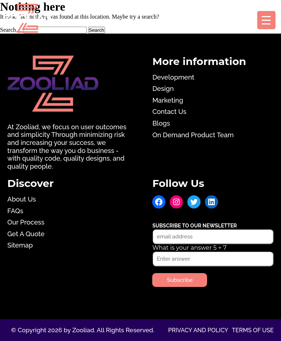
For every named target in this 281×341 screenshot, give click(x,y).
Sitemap (20, 245)
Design (162, 88)
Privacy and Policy (198, 330)
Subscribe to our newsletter (194, 226)
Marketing (167, 100)
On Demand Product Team (192, 135)
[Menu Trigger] (266, 20)
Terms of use (253, 330)
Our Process (25, 222)
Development (173, 77)
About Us (21, 199)
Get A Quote (26, 234)
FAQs (15, 211)
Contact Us (169, 111)
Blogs (161, 123)
